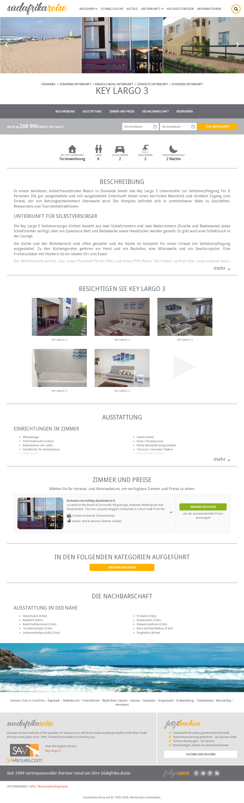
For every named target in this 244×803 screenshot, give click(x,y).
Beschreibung (65, 111)
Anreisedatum (155, 127)
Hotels (132, 9)
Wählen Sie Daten (203, 507)
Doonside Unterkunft (187, 84)
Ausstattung (91, 111)
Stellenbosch (71, 700)
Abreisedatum (193, 127)
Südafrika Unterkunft (75, 84)
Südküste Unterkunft (152, 84)
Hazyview (149, 700)
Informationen (209, 9)
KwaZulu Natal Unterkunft (114, 84)
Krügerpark (165, 700)
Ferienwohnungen (122, 567)
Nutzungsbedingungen (53, 786)
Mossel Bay (223, 700)
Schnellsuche (112, 9)
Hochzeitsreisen (180, 9)
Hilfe (33, 786)
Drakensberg (185, 700)
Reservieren (184, 111)
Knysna (135, 700)
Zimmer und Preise (121, 111)
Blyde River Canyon (114, 700)
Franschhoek (91, 700)
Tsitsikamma (205, 700)
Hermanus (122, 704)
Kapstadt (54, 700)
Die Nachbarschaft (155, 111)
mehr (220, 268)
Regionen (89, 9)
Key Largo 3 (53, 750)
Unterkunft (152, 9)
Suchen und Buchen (200, 754)
